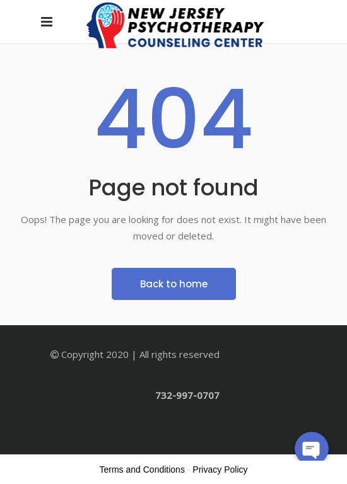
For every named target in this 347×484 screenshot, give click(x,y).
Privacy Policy (219, 469)
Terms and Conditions (142, 469)
